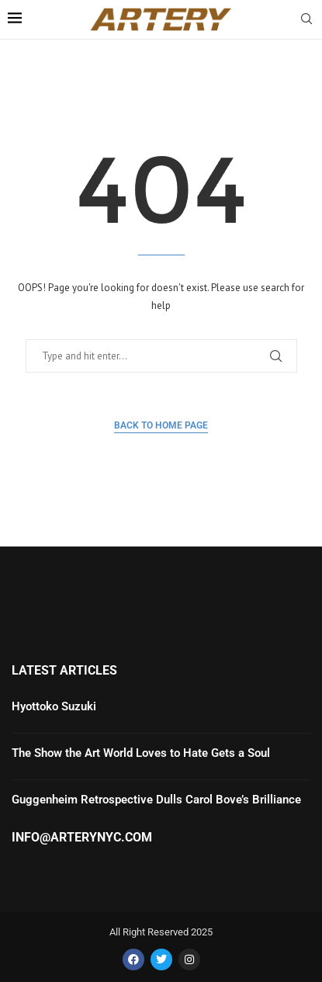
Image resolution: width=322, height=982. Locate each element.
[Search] (306, 20)
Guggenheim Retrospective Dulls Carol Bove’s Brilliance (156, 800)
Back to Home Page (161, 425)
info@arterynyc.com (82, 837)
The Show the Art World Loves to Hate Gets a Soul (141, 753)
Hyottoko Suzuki (54, 706)
